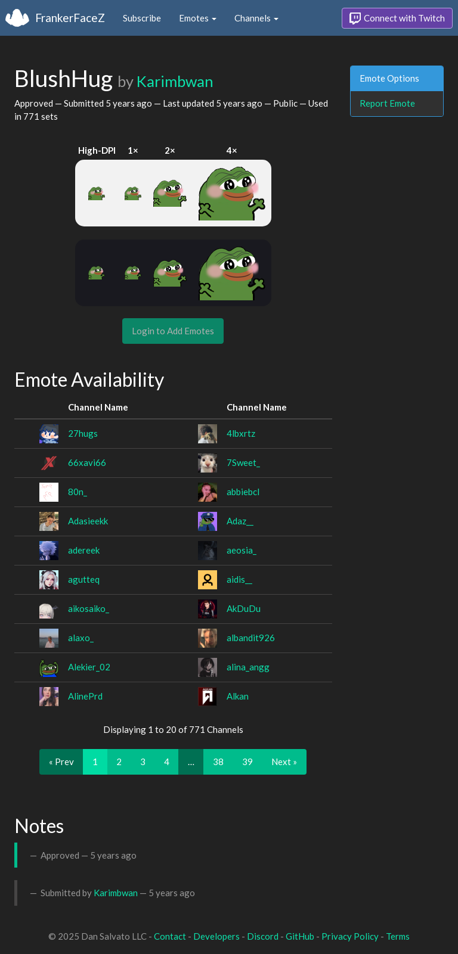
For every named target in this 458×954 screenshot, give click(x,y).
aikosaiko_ (88, 608)
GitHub (300, 936)
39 (247, 761)
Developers (216, 936)
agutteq (84, 579)
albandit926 (251, 637)
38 (218, 761)
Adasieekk (88, 520)
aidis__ (239, 579)
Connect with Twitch (397, 18)
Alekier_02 (89, 666)
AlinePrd (85, 696)
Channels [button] (256, 18)
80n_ (77, 491)
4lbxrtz (241, 433)
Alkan (238, 696)
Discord (262, 936)
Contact (170, 936)
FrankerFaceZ (70, 17)
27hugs (83, 433)
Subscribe (142, 18)
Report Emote (387, 103)
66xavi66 (87, 462)
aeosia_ (241, 550)
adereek (84, 550)
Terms (398, 936)
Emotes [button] (197, 18)
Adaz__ (240, 520)
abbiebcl (243, 491)
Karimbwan (175, 81)
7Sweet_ (243, 462)
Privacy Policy (350, 936)
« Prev (61, 761)
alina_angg (248, 666)
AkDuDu (244, 608)
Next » (284, 761)
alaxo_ (81, 637)
